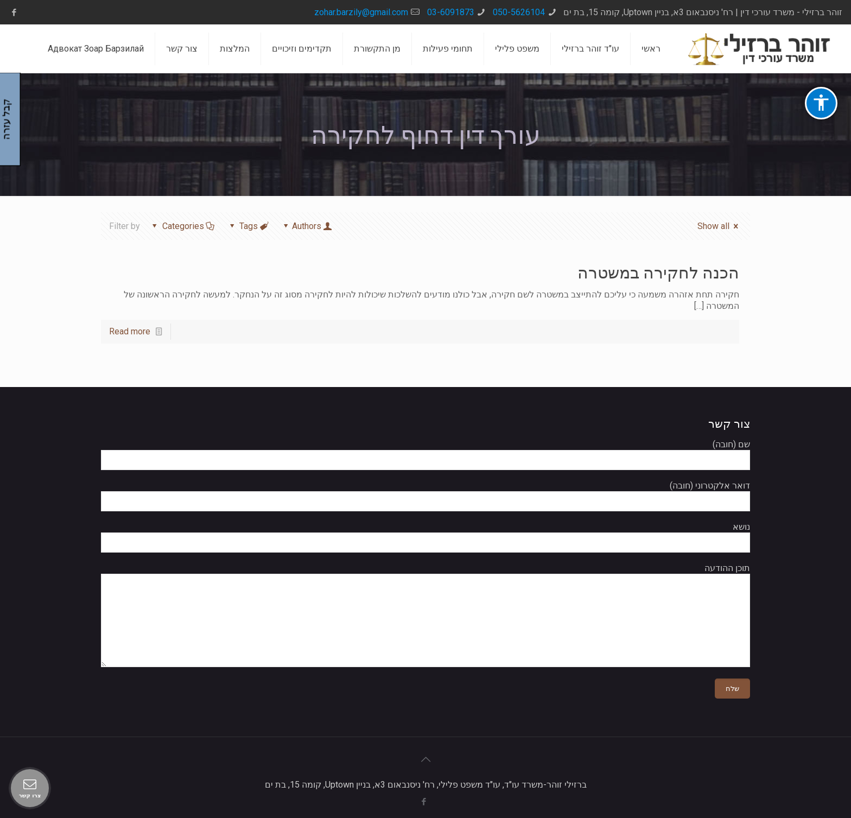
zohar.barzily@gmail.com (361, 12)
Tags (248, 226)
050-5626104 (519, 12)
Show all (719, 226)
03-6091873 (450, 12)
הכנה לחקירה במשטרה (658, 272)
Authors (307, 226)
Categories (182, 226)
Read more (129, 331)
